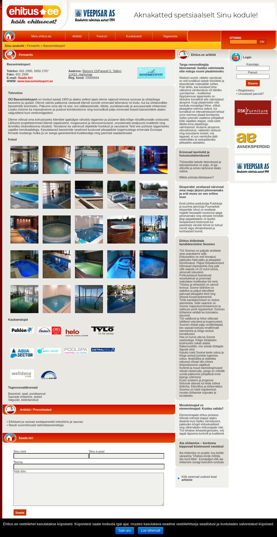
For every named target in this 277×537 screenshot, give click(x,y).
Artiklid (77, 36)
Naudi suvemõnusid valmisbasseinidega (36, 425)
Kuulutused (133, 36)
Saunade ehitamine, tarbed (25, 396)
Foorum (102, 36)
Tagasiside (170, 36)
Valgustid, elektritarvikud (23, 399)
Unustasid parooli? (251, 93)
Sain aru (124, 531)
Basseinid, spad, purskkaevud (26, 393)
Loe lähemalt (150, 531)
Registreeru (246, 90)
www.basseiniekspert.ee (35, 81)
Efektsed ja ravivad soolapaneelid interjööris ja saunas (46, 421)
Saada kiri (25, 77)
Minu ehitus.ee (41, 36)
